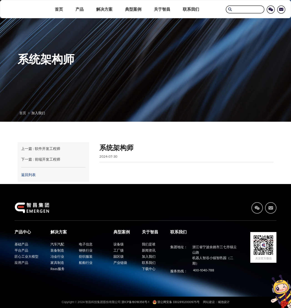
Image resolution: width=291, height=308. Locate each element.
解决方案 (104, 9)
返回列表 (28, 175)
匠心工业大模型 (26, 256)
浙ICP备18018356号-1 (135, 302)
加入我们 (38, 113)
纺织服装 (86, 256)
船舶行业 (86, 263)
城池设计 (224, 302)
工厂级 (118, 250)
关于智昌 (162, 9)
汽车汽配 (57, 244)
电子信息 (86, 244)
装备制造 (57, 250)
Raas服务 (57, 269)
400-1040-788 (203, 270)
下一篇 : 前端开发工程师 (40, 159)
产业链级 (120, 263)
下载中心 (149, 269)
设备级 (118, 244)
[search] (245, 10)
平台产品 (21, 250)
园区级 (118, 256)
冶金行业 (57, 256)
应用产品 (21, 263)
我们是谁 (149, 244)
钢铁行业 (86, 250)
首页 (59, 9)
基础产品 (21, 244)
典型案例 (133, 9)
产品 (79, 9)
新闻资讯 (149, 250)
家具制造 (57, 263)
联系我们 (191, 9)
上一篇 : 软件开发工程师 (40, 149)
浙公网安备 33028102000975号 (176, 302)
